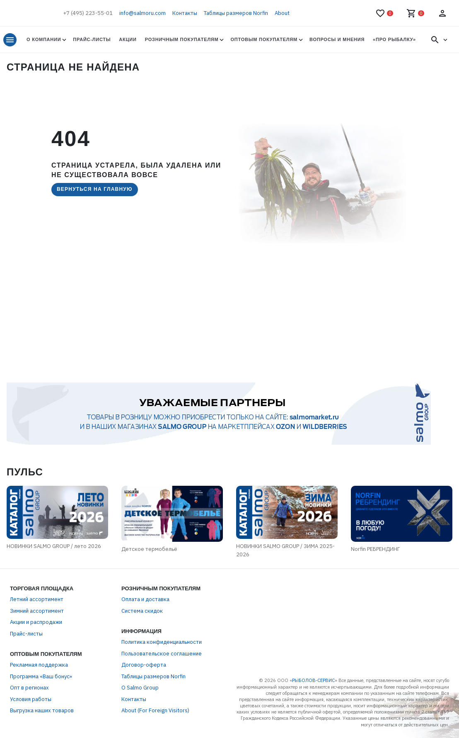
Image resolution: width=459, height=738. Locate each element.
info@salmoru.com (142, 13)
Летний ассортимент (36, 599)
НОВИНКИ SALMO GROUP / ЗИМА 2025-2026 (285, 550)
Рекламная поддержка (39, 664)
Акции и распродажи (36, 622)
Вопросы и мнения (337, 39)
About (282, 13)
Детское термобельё (149, 549)
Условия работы (30, 699)
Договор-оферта (143, 664)
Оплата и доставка (145, 599)
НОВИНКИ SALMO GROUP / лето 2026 (54, 546)
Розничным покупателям (182, 39)
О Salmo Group (140, 687)
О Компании (44, 39)
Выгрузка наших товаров (42, 710)
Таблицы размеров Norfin (236, 13)
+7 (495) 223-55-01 (88, 13)
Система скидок (142, 610)
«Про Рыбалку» (394, 39)
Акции (127, 39)
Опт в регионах (29, 687)
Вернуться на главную (95, 189)
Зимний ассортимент (37, 610)
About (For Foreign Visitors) (155, 710)
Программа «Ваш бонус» (41, 676)
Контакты (184, 13)
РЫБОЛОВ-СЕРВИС (313, 680)
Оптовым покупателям (263, 39)
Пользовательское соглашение (161, 653)
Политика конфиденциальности (161, 641)
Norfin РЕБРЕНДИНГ (375, 549)
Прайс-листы (92, 39)
